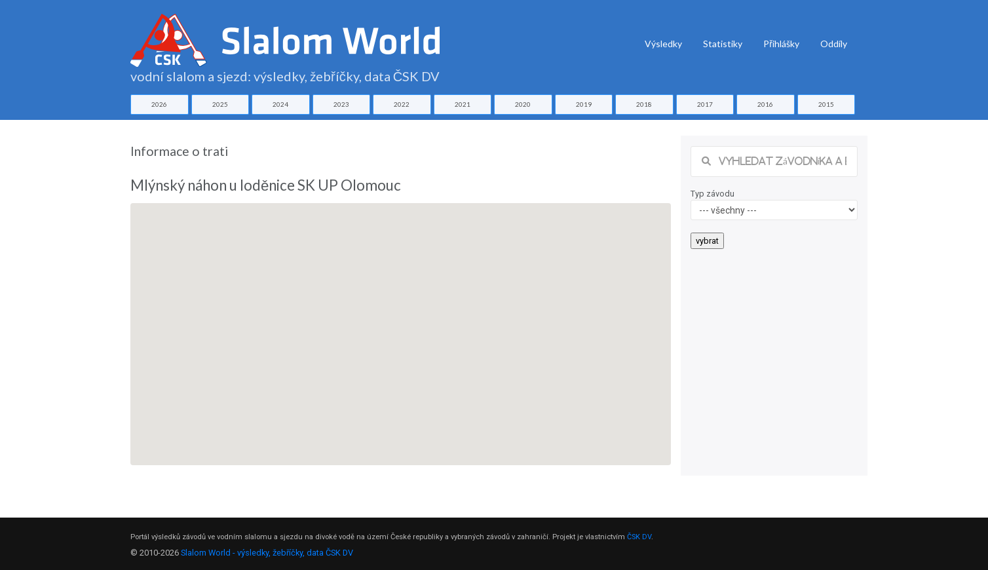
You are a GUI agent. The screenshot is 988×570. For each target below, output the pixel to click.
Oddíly (833, 43)
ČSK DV (639, 537)
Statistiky (722, 43)
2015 (826, 104)
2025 (220, 104)
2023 (341, 104)
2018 (644, 104)
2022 (401, 104)
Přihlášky (781, 43)
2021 (462, 104)
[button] (400, 322)
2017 (705, 104)
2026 (159, 104)
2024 (280, 104)
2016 (765, 104)
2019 (584, 104)
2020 (523, 104)
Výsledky (663, 43)
